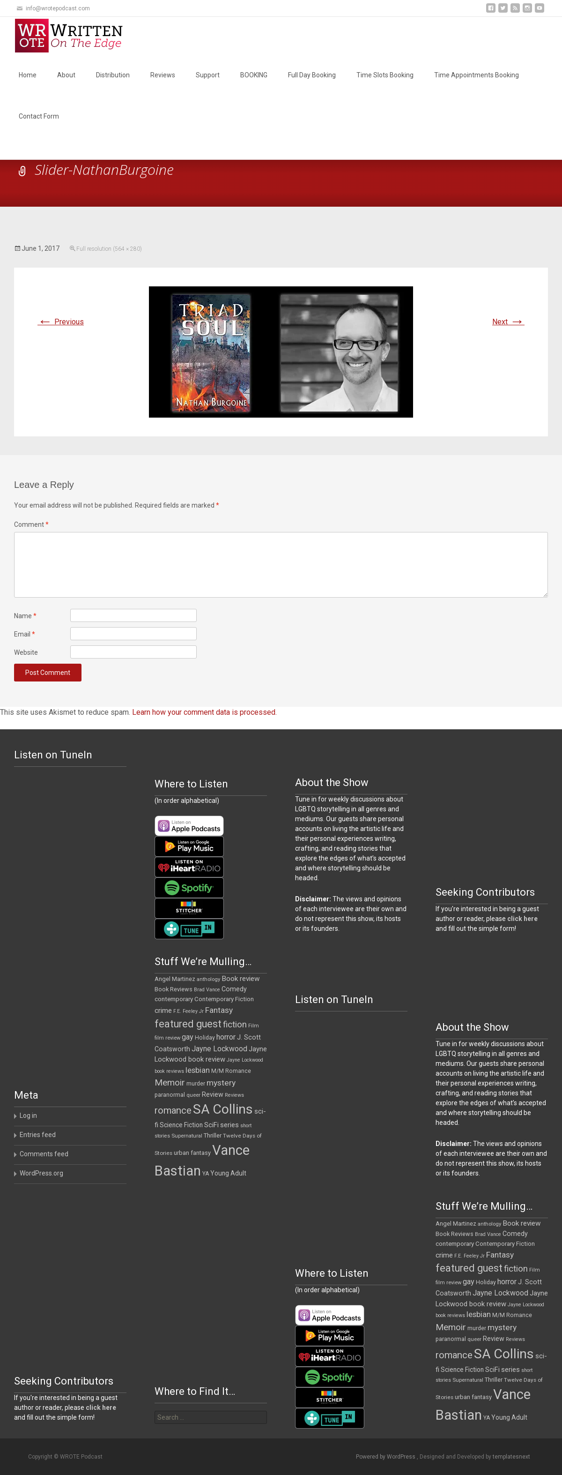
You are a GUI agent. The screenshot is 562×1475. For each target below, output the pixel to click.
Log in (28, 1115)
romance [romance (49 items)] (173, 1110)
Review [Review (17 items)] (212, 1094)
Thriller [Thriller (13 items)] (213, 1135)
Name (25, 616)
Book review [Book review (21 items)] (241, 978)
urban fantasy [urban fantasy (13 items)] (192, 1152)
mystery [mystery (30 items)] (221, 1082)
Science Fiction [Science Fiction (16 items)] (181, 1125)
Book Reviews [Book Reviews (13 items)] (173, 989)
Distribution (113, 75)
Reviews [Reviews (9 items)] (234, 1095)
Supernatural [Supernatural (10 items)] (186, 1136)
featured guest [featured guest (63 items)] (188, 1024)
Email (24, 634)
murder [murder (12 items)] (195, 1083)
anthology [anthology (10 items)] (208, 979)
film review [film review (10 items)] (167, 1038)
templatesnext (511, 1456)
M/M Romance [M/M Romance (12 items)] (231, 1071)
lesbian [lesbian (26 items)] (197, 1070)
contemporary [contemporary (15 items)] (174, 999)
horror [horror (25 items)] (226, 1037)
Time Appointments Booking (476, 75)
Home (28, 75)
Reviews (162, 75)
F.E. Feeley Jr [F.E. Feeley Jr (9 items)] (188, 1011)
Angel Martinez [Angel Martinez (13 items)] (175, 978)
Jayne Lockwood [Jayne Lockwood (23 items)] (219, 1048)
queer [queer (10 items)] (193, 1095)
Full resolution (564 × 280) (109, 249)
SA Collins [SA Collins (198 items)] (223, 1109)
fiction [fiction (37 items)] (235, 1024)
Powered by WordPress (386, 1456)
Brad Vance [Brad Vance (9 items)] (207, 990)
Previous (60, 321)
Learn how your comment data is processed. (204, 712)
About (66, 75)
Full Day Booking (312, 75)
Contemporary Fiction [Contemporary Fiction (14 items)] (224, 999)
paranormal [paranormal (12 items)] (170, 1095)
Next (508, 321)
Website (26, 652)
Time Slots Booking (385, 75)
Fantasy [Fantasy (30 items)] (219, 1010)
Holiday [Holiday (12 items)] (205, 1037)
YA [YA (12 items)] (205, 1173)
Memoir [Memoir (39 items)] (170, 1082)
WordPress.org (41, 1173)
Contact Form (39, 116)
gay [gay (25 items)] (187, 1037)
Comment (31, 524)
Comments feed (44, 1154)
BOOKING (253, 75)
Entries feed (38, 1134)
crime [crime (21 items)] (163, 1010)
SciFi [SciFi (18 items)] (211, 1125)
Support (208, 75)
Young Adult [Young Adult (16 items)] (228, 1173)
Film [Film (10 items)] (253, 1026)
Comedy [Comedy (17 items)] (234, 989)
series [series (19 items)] (229, 1125)
